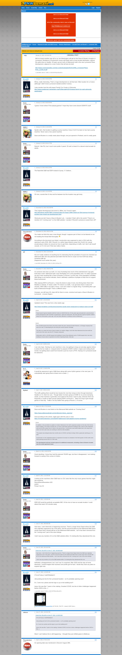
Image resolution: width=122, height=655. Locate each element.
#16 (96, 451)
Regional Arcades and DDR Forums (47, 44)
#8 (96, 231)
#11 (96, 300)
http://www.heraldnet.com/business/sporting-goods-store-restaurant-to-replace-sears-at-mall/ (63, 306)
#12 (96, 344)
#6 (96, 191)
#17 (96, 475)
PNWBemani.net (26, 44)
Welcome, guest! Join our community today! (60, 40)
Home (23, 7)
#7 (96, 207)
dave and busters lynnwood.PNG (43, 606)
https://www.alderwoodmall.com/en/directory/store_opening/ (53, 413)
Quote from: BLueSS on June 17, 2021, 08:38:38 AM (49, 550)
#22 (96, 612)
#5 (96, 167)
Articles (40, 7)
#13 (96, 368)
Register (98, 7)
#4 (96, 143)
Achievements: (25, 94)
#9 (96, 251)
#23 (96, 639)
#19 (96, 523)
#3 (96, 127)
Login (93, 7)
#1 (96, 79)
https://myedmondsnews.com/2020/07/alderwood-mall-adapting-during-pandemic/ (60, 418)
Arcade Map (34, 7)
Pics (45, 7)
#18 (96, 499)
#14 (96, 390)
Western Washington (65, 44)
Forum (27, 7)
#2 (96, 102)
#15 (96, 406)
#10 (96, 268)
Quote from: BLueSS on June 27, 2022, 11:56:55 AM (49, 615)
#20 (96, 547)
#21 (96, 572)
